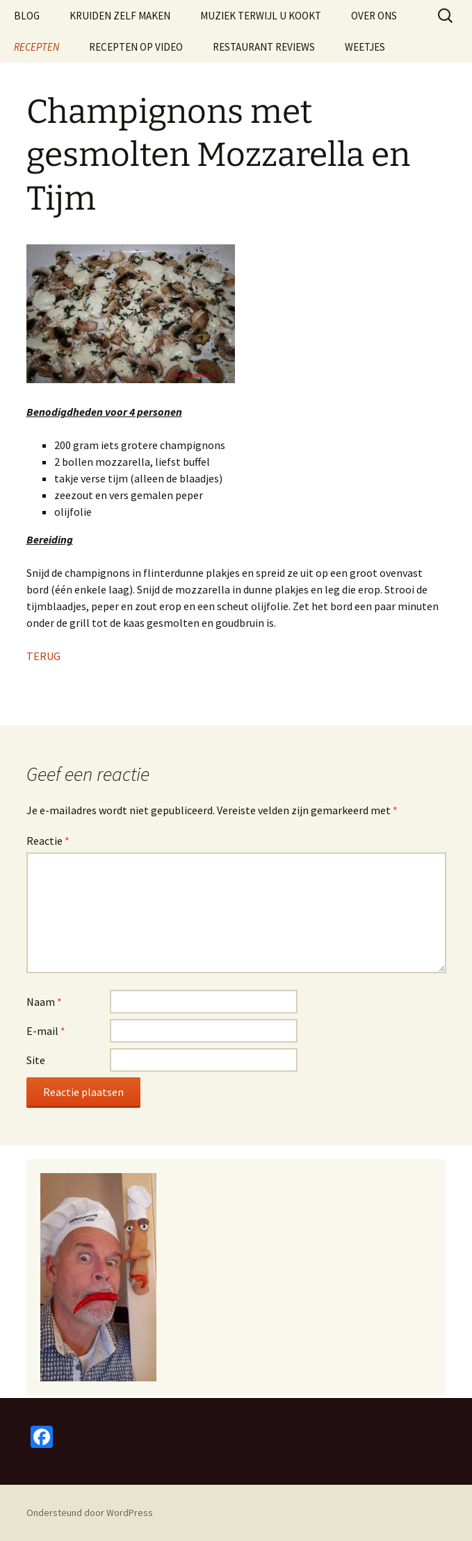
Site (35, 1060)
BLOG (27, 15)
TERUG (43, 656)
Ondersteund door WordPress (89, 1512)
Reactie (48, 841)
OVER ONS (374, 15)
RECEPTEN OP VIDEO (136, 46)
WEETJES (365, 46)
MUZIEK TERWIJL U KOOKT (260, 15)
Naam (44, 1002)
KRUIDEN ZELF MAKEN (120, 15)
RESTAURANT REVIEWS (264, 46)
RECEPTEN (36, 46)
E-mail (45, 1031)
